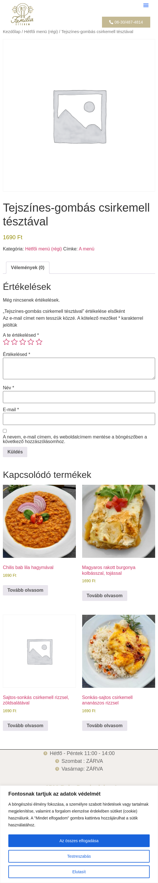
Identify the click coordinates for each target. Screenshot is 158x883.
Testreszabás (79, 856)
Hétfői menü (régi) (41, 31)
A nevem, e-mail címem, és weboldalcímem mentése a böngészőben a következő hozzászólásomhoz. (75, 439)
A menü (86, 248)
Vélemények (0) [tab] (28, 267)
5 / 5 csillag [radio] (39, 341)
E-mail (11, 409)
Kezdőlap (11, 31)
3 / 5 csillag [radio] (22, 341)
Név (8, 388)
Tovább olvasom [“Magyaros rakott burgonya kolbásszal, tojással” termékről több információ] (105, 595)
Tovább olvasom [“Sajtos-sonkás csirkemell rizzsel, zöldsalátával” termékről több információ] (25, 725)
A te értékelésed (21, 335)
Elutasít (79, 871)
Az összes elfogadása (79, 840)
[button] (146, 5)
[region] (79, 834)
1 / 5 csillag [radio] (6, 341)
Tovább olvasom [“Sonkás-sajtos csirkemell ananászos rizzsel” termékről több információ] (105, 725)
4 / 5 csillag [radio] (30, 341)
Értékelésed (16, 354)
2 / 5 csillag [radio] (14, 341)
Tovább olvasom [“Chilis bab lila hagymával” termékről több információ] (25, 590)
